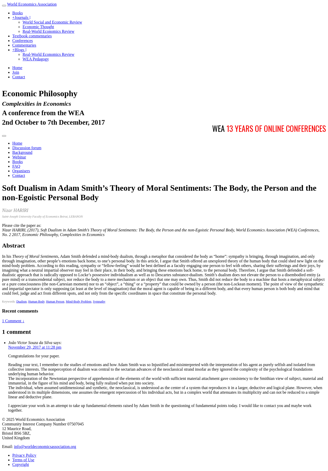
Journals (21, 17)
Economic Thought (38, 27)
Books (17, 13)
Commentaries (24, 45)
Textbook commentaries (32, 36)
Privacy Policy (24, 455)
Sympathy (99, 301)
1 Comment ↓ (13, 321)
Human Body (36, 301)
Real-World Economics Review (48, 31)
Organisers (21, 171)
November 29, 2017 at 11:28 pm (34, 347)
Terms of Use (23, 460)
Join (15, 72)
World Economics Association (32, 4)
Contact (18, 77)
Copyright (20, 464)
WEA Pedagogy (36, 59)
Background (22, 152)
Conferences (22, 40)
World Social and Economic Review (52, 22)
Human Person (55, 301)
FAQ (16, 166)
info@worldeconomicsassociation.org (45, 446)
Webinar (19, 157)
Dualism (21, 301)
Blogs (19, 50)
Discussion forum (26, 148)
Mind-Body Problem (78, 301)
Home (17, 68)
